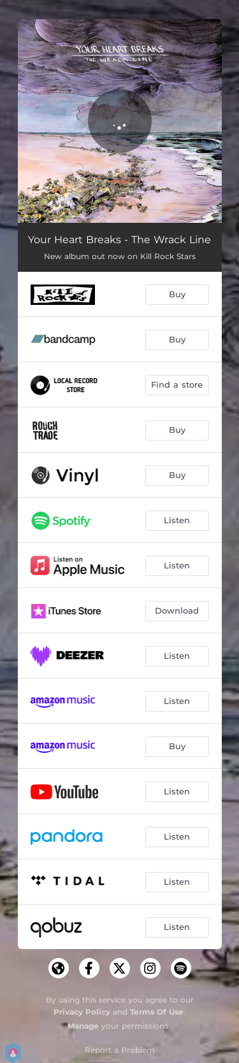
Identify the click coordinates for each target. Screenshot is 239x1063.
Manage (83, 1026)
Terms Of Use (157, 1012)
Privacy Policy (82, 1012)
